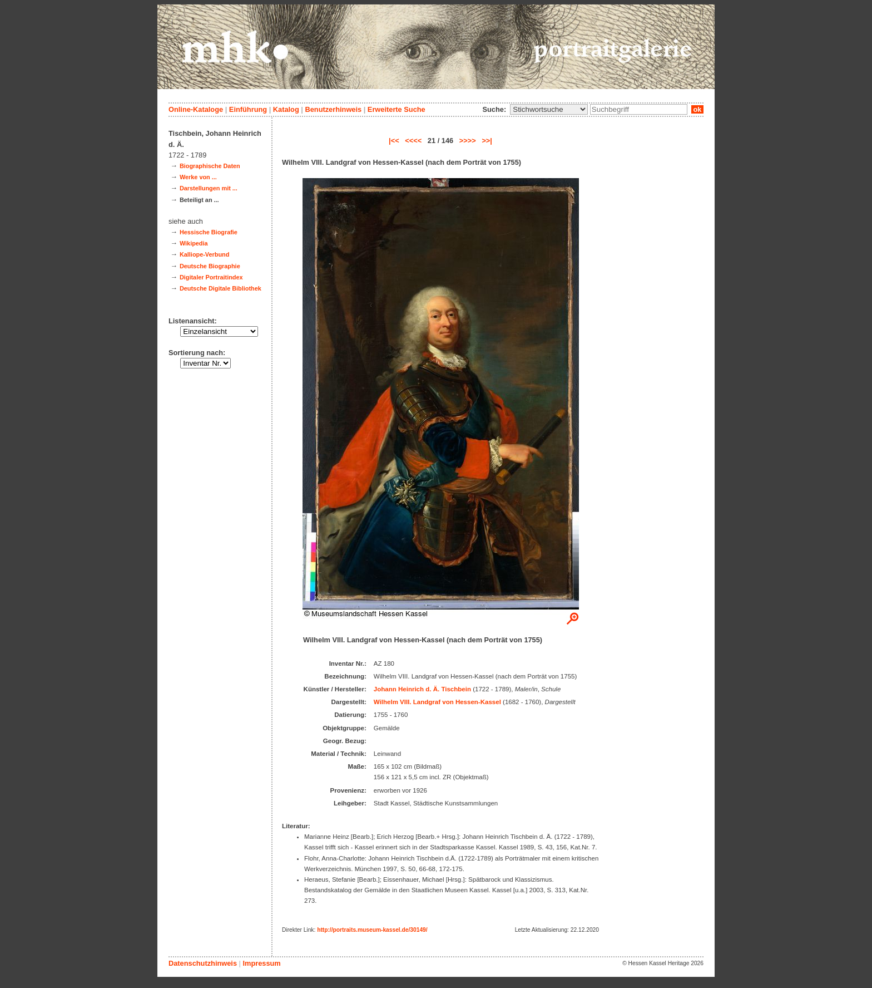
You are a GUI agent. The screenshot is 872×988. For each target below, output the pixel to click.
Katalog (286, 109)
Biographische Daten (210, 166)
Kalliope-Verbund (204, 254)
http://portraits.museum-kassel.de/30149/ (372, 930)
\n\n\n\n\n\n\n (549, 109)
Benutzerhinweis (333, 109)
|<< (394, 140)
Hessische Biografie (208, 232)
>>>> (467, 140)
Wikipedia (194, 243)
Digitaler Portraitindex (211, 277)
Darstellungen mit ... (208, 188)
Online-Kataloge (196, 109)
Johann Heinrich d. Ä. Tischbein (422, 689)
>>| (487, 140)
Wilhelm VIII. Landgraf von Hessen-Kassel (437, 702)
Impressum (261, 963)
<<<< (413, 140)
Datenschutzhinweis (203, 963)
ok (697, 109)
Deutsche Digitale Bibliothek (220, 288)
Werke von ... (198, 177)
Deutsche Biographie (210, 266)
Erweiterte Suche (396, 109)
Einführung (248, 109)
